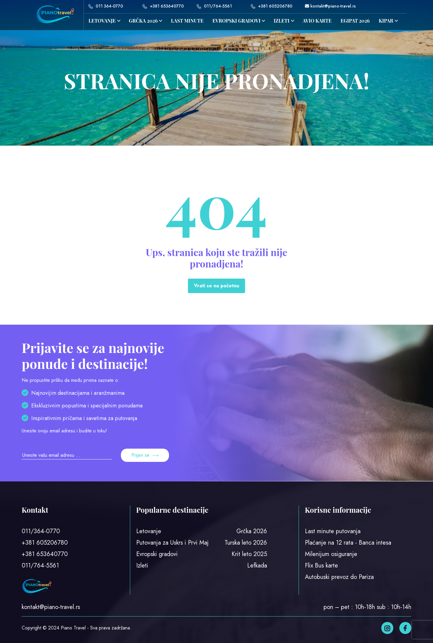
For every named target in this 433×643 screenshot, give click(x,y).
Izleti (142, 565)
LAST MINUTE (187, 20)
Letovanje (101, 20)
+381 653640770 (163, 6)
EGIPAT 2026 (355, 20)
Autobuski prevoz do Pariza (339, 577)
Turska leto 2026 (246, 542)
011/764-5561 (214, 6)
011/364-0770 (41, 531)
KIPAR (386, 20)
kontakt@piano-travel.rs (330, 6)
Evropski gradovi (237, 20)
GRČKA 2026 (143, 20)
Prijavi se (144, 455)
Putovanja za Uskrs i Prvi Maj (172, 542)
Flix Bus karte (321, 565)
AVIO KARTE (317, 20)
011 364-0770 (105, 6)
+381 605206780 (271, 6)
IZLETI (281, 20)
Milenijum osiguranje (331, 554)
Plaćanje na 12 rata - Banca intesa (348, 542)
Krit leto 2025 (249, 554)
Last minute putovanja (333, 531)
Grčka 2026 (251, 531)
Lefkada (257, 565)
